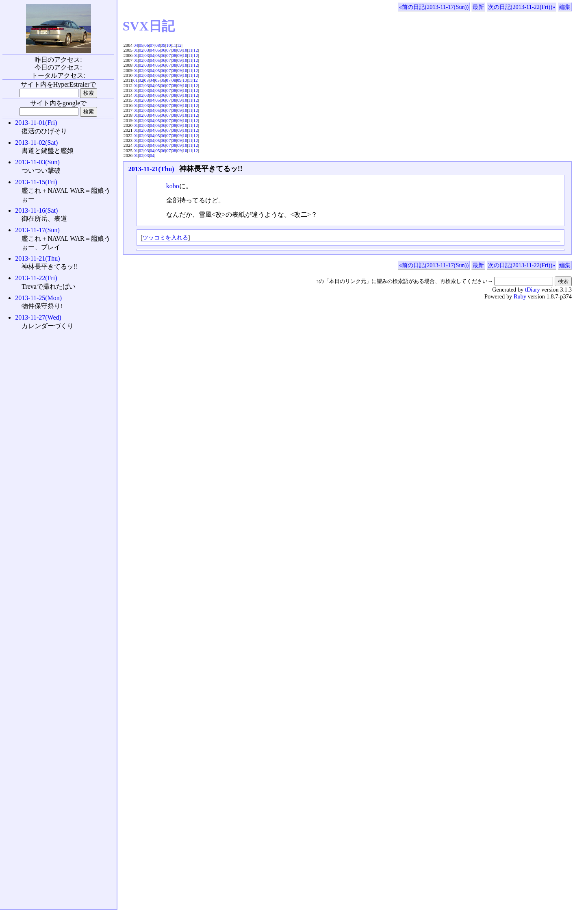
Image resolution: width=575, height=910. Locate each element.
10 (168, 45)
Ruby (520, 296)
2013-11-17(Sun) (37, 229)
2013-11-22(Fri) (36, 277)
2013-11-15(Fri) (36, 182)
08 (157, 45)
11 (173, 45)
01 (135, 50)
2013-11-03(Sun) (37, 162)
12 (179, 45)
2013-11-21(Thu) (151, 168)
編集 (565, 7)
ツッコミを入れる (165, 237)
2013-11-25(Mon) (38, 297)
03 (146, 50)
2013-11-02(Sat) (36, 142)
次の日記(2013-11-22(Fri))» (521, 7)
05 (141, 45)
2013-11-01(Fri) (36, 122)
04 (135, 45)
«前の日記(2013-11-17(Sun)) (434, 7)
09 (163, 45)
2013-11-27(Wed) (38, 317)
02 (141, 50)
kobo (172, 186)
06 (146, 45)
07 (152, 45)
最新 (478, 7)
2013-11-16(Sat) (36, 210)
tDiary (532, 289)
